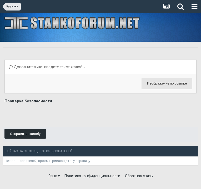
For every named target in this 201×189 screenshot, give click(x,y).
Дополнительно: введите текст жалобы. (47, 67)
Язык (54, 176)
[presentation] (44, 115)
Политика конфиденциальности (92, 176)
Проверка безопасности (28, 101)
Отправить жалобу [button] (25, 134)
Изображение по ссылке (167, 83)
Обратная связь (139, 176)
